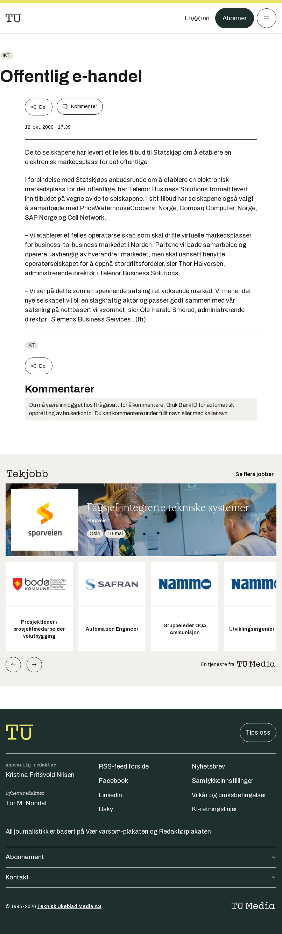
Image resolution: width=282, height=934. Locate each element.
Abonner (235, 18)
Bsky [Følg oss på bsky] (106, 809)
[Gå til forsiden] (13, 18)
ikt (6, 55)
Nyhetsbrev (208, 766)
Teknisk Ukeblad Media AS (69, 906)
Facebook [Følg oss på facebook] (113, 780)
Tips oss (258, 732)
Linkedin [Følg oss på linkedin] (110, 795)
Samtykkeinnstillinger (222, 780)
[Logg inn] (197, 18)
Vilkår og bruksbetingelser (229, 795)
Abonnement (141, 857)
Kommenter (80, 106)
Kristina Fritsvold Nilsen (40, 774)
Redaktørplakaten (185, 831)
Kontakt (141, 877)
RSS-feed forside (124, 766)
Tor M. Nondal (26, 803)
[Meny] (266, 18)
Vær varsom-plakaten (117, 831)
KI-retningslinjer (214, 809)
